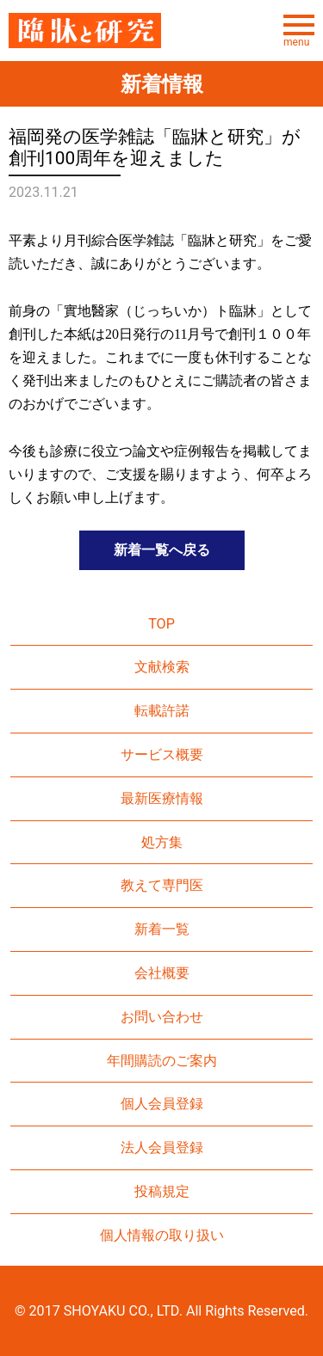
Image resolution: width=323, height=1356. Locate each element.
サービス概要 (162, 754)
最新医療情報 (162, 798)
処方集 (162, 842)
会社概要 (161, 973)
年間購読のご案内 (162, 1060)
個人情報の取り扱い (162, 1235)
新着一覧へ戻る (162, 550)
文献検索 (161, 667)
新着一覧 (161, 929)
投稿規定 (161, 1191)
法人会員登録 (162, 1147)
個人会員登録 (162, 1103)
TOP (161, 624)
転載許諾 (161, 711)
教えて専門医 (162, 885)
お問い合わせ (162, 1017)
